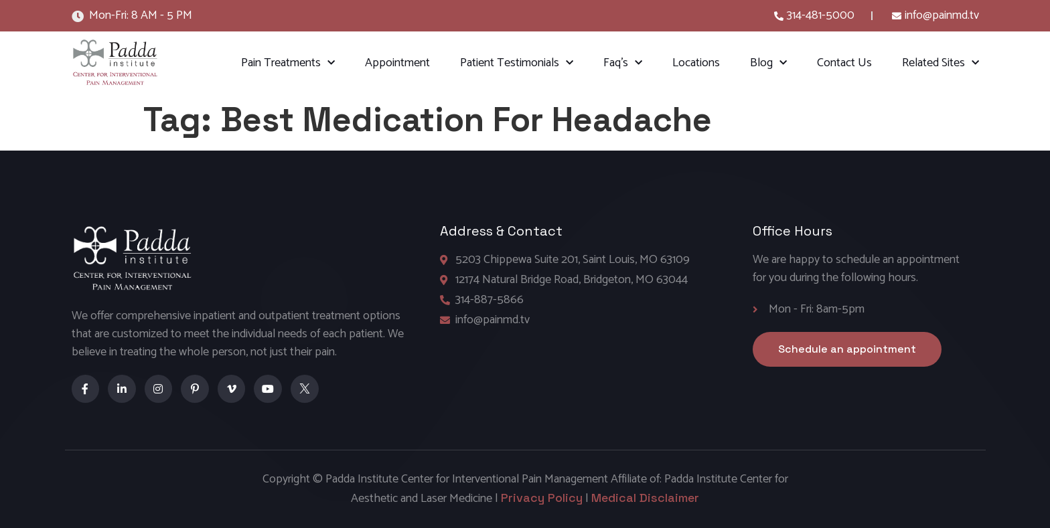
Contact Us (844, 63)
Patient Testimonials (516, 63)
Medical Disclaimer (645, 497)
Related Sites (940, 63)
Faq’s (622, 63)
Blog (768, 63)
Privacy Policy (542, 497)
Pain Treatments (288, 63)
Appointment (397, 63)
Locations (696, 63)
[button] (847, 349)
